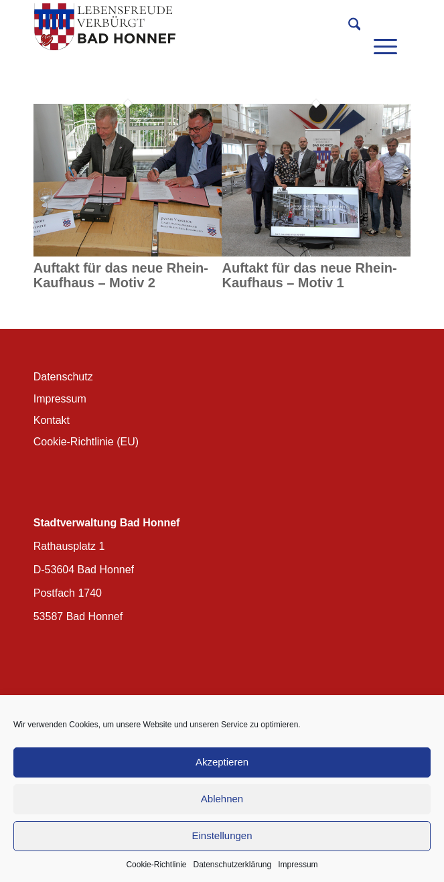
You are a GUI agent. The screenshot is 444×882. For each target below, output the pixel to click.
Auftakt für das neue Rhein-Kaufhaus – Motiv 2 (120, 275)
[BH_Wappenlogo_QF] (184, 27)
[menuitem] (348, 27)
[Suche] (348, 27)
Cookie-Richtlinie (156, 864)
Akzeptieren (222, 761)
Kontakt (51, 420)
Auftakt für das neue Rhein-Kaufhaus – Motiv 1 (309, 275)
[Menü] (385, 27)
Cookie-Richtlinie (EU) (86, 441)
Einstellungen (222, 835)
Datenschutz (63, 376)
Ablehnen (222, 798)
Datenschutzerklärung (232, 864)
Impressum (297, 864)
